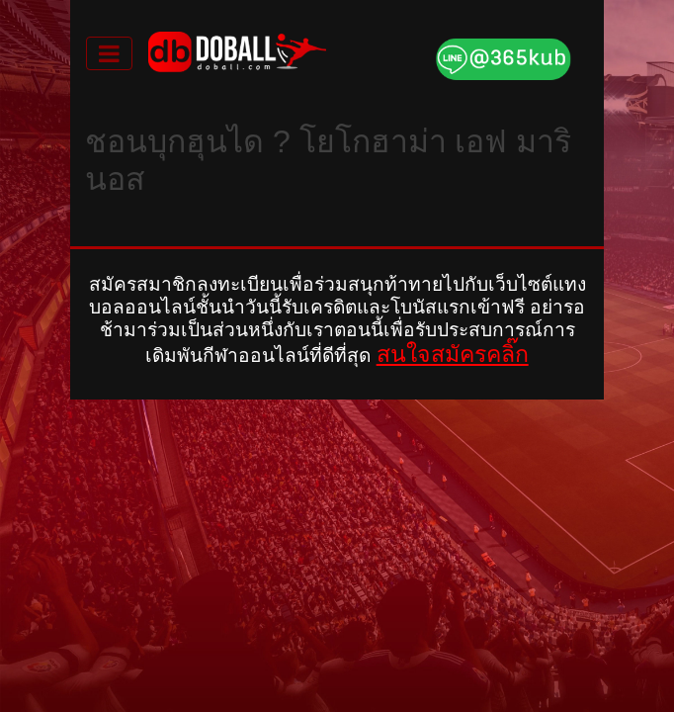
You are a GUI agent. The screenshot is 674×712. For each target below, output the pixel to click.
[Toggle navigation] (109, 53)
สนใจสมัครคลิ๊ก (453, 354)
